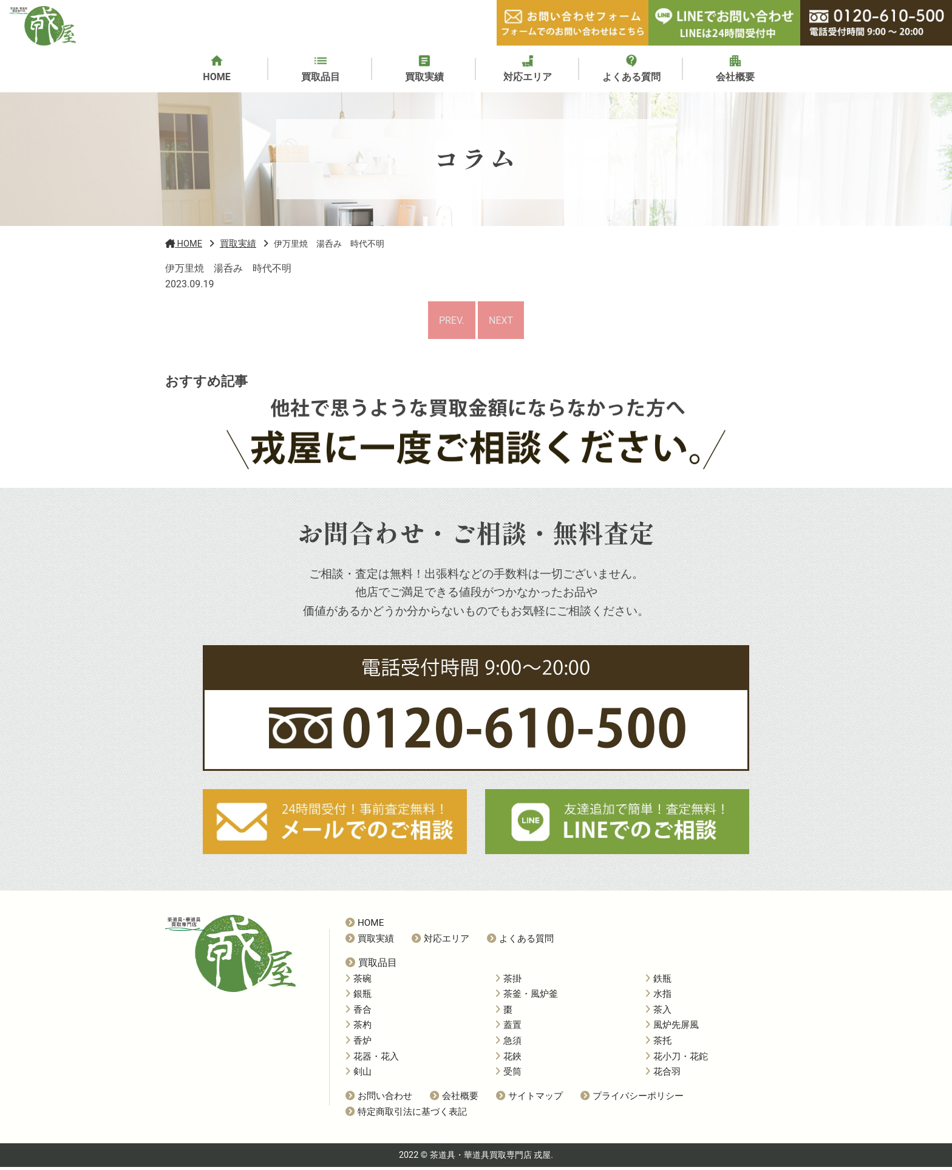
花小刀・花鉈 (676, 1058)
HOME (364, 925)
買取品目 (371, 965)
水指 (658, 996)
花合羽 (663, 1074)
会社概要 (454, 1098)
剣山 (358, 1074)
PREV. (450, 321)
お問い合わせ (378, 1098)
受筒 (508, 1074)
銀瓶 (358, 996)
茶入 (658, 1012)
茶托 (658, 1043)
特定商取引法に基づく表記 (406, 1114)
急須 (508, 1043)
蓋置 (508, 1027)
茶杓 (358, 1027)
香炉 (358, 1043)
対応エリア (440, 941)
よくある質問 (520, 941)
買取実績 (369, 941)
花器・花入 (372, 1058)
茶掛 (508, 981)
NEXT (502, 321)
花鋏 (508, 1058)
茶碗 (358, 981)
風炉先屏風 (672, 1027)
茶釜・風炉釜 (526, 996)
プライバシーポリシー (632, 1098)
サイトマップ (529, 1098)
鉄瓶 (658, 981)
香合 (358, 1012)
